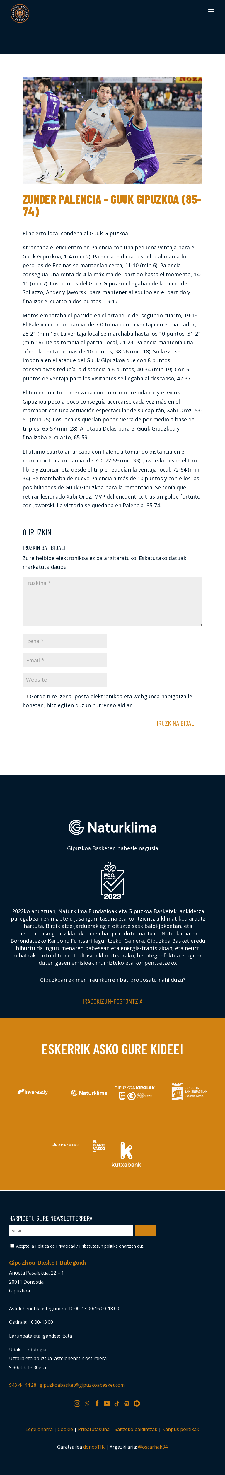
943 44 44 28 (22, 1385)
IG (79, 1402)
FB (99, 1402)
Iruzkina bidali (176, 723)
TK (119, 1402)
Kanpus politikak (180, 1429)
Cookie (65, 1429)
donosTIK (94, 1447)
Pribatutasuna (94, 1429)
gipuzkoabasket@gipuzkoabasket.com (82, 1385)
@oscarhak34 (153, 1447)
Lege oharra (39, 1429)
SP (129, 1402)
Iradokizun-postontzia (112, 1001)
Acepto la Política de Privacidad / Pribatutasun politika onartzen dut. (77, 1246)
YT (109, 1402)
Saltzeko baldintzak (136, 1429)
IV (138, 1402)
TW (89, 1402)
